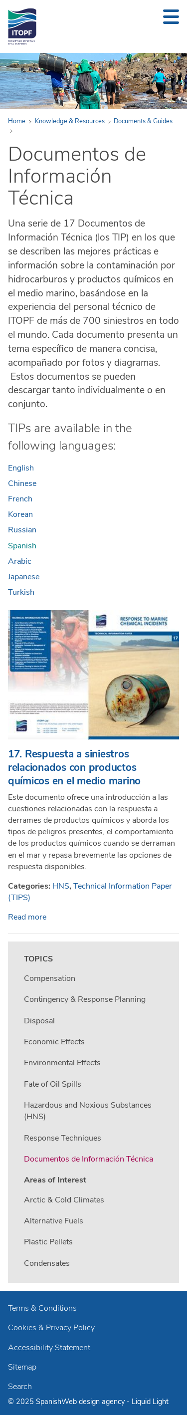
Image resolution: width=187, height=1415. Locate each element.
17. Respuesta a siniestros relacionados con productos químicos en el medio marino (74, 767)
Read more (27, 917)
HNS (60, 886)
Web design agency (94, 1402)
